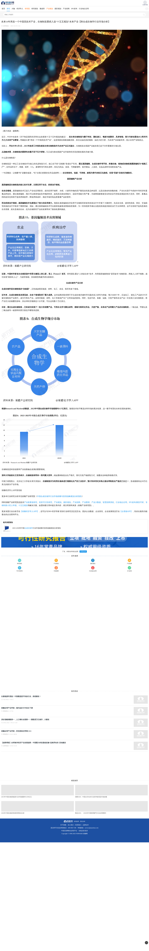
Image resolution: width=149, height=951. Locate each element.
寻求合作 (83, 551)
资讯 (8, 9)
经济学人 (20, 9)
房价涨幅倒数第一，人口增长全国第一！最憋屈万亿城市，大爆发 (25, 719)
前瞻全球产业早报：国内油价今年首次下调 (17, 708)
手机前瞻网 (8, 3)
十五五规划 (23, 505)
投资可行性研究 (45, 502)
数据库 (42, 9)
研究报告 (34, 9)
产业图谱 (86, 502)
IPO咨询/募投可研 (136, 502)
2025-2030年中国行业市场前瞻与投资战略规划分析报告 (36, 528)
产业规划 (49, 9)
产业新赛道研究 (30, 502)
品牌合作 (86, 825)
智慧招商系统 (108, 502)
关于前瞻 (63, 825)
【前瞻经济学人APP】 (29, 511)
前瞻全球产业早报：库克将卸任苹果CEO (16, 731)
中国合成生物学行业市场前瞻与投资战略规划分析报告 (59, 496)
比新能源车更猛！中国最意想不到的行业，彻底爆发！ (21, 696)
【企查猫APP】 (126, 511)
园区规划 (58, 9)
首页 (3, 9)
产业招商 (66, 9)
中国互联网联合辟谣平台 (69, 831)
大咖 (13, 9)
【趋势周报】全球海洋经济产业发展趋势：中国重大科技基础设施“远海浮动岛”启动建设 (33, 743)
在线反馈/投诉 (83, 831)
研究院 (27, 9)
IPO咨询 (74, 9)
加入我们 (71, 825)
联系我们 (78, 825)
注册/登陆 (145, 4)
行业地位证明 (84, 9)
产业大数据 (96, 502)
